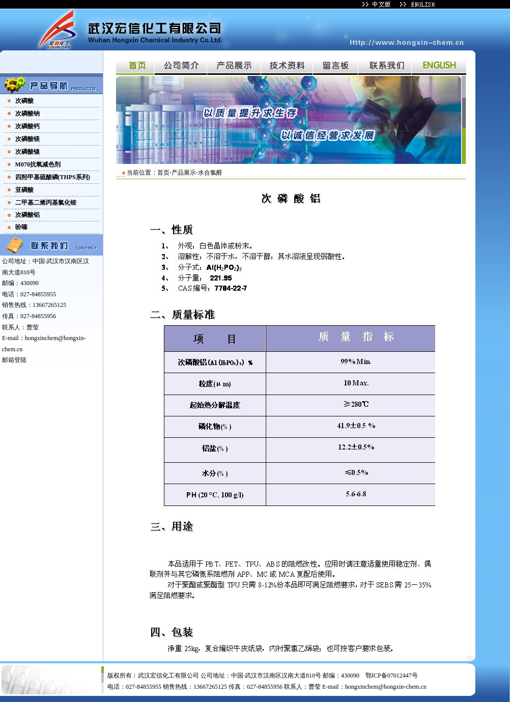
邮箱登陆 (14, 359)
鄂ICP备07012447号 (391, 675)
